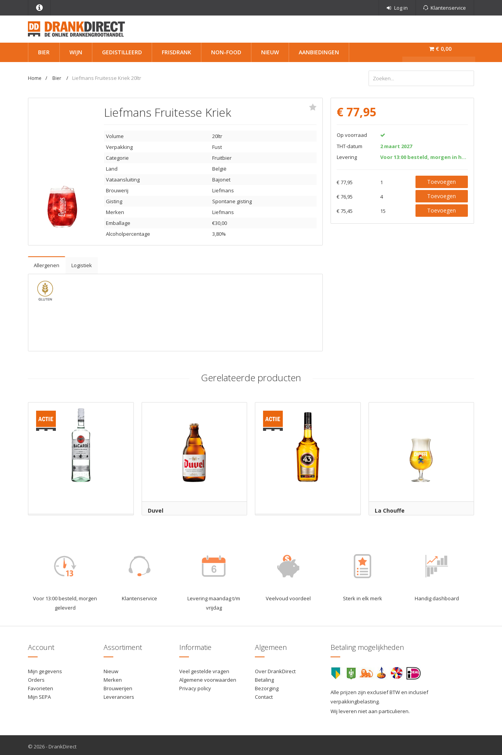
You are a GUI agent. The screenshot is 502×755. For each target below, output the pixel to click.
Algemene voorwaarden (207, 677)
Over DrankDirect (275, 668)
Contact (264, 694)
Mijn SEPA (39, 694)
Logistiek (81, 262)
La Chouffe (390, 507)
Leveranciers (119, 694)
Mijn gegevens (45, 668)
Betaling (264, 677)
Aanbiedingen (319, 52)
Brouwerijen (118, 685)
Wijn (75, 52)
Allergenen (46, 262)
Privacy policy (195, 685)
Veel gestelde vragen (204, 668)
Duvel (155, 507)
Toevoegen (441, 179)
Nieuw (270, 52)
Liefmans (223, 187)
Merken (113, 677)
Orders (36, 677)
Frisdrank (176, 52)
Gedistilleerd (122, 52)
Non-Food (226, 52)
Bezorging (267, 685)
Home (35, 78)
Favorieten (40, 685)
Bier (44, 52)
